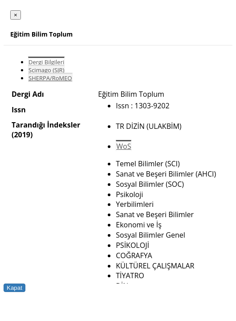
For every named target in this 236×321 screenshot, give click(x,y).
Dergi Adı (28, 94)
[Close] (15, 15)
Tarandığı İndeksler (46, 125)
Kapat (14, 287)
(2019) (22, 135)
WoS (123, 146)
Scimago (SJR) (46, 70)
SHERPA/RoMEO (50, 78)
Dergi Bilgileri (46, 62)
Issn (19, 110)
